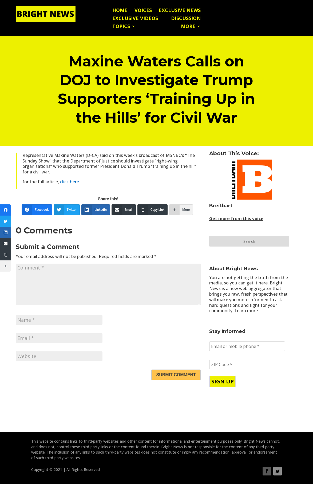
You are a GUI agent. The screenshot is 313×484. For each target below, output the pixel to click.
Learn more (246, 311)
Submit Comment (176, 374)
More (188, 26)
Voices (143, 10)
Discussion (186, 18)
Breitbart (220, 206)
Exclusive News (180, 10)
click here (69, 182)
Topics (121, 26)
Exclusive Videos (135, 18)
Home (119, 10)
